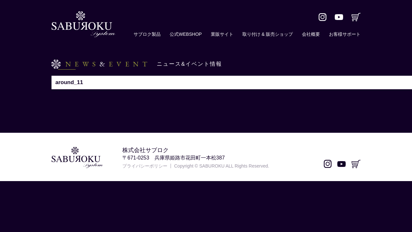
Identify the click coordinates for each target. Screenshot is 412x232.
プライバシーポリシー (144, 166)
